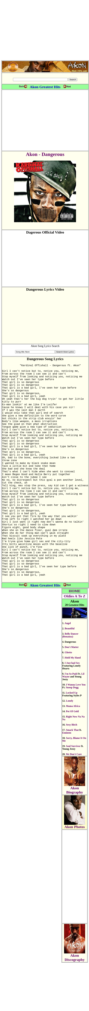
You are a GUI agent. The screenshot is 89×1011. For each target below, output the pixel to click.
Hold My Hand (73, 706)
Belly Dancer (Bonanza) (70, 683)
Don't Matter (72, 695)
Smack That (72, 778)
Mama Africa (73, 754)
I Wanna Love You (76, 733)
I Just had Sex (72, 711)
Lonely (69, 749)
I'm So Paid (71, 722)
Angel (68, 671)
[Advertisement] (44, 31)
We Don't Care (74, 802)
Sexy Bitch (71, 773)
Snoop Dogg (72, 736)
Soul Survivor (73, 794)
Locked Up (71, 741)
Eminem (66, 781)
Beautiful (69, 677)
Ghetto (68, 700)
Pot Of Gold (72, 759)
